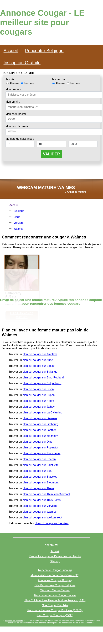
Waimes (18, 228)
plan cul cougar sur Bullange (40, 371)
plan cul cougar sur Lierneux (40, 418)
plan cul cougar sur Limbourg (40, 424)
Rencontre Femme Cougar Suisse (55, 595)
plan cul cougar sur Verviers (39, 505)
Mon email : (13, 101)
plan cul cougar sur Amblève (40, 354)
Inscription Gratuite (21, 62)
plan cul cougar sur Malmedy (40, 435)
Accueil (10, 50)
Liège (16, 216)
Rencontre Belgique (44, 50)
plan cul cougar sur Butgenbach (42, 383)
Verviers (18, 222)
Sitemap (55, 561)
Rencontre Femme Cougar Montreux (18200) (55, 610)
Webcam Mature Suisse (55, 590)
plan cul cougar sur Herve (38, 400)
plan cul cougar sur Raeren (39, 459)
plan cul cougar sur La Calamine (42, 412)
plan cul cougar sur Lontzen (39, 430)
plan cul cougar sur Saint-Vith (41, 465)
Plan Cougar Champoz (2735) (55, 615)
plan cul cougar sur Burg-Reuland (43, 377)
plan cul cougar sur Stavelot (39, 476)
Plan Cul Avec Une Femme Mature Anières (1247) (55, 600)
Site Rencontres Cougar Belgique (54, 585)
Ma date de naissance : (20, 138)
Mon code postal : (16, 114)
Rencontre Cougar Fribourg (55, 570)
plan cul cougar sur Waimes (39, 511)
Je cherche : (59, 79)
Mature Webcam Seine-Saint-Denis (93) (54, 575)
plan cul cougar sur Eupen (39, 395)
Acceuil (13, 205)
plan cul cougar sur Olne (37, 441)
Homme (27, 83)
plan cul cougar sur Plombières (41, 453)
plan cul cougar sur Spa (37, 470)
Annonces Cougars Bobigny (55, 580)
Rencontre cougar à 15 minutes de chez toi (55, 556)
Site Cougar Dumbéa (55, 605)
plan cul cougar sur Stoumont (40, 482)
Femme (13, 83)
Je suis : (11, 79)
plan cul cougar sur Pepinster (40, 447)
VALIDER (51, 154)
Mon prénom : (14, 89)
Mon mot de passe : (18, 126)
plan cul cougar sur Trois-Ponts (42, 500)
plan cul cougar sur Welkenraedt (42, 517)
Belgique (18, 210)
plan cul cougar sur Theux (38, 488)
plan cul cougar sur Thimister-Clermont (46, 494)
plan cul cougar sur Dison (38, 389)
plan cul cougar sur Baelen (39, 365)
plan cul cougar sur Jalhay (39, 406)
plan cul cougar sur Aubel (38, 360)
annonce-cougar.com (14, 621)
